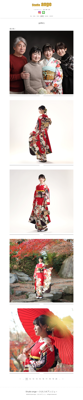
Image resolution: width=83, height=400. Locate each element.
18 (50, 379)
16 (43, 379)
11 (26, 379)
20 (56, 379)
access (46, 16)
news (34, 16)
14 (36, 379)
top (31, 16)
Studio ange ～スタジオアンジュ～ (41, 392)
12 (30, 379)
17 (46, 379)
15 (40, 379)
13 (33, 379)
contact (51, 16)
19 (53, 379)
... (23, 379)
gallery (42, 16)
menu (38, 16)
